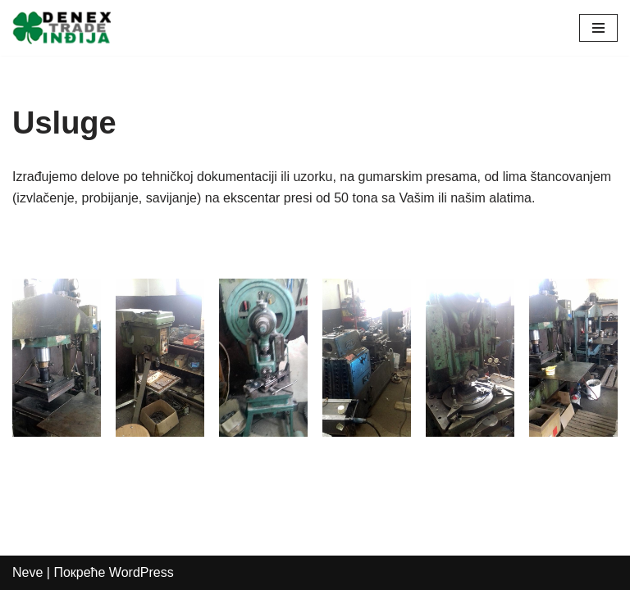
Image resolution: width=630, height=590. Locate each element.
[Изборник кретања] (598, 28)
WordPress (141, 572)
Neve (27, 572)
